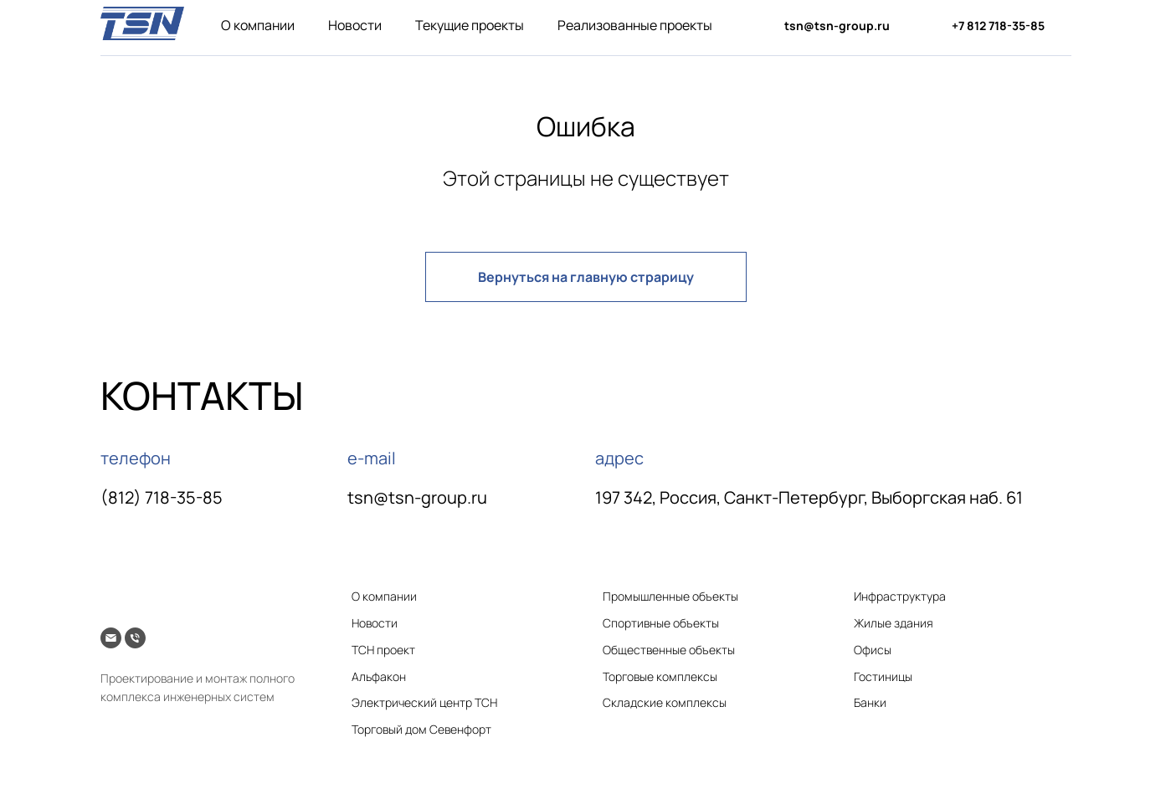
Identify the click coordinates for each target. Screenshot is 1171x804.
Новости (355, 25)
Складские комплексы (665, 702)
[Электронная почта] (110, 637)
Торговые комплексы (660, 676)
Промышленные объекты (670, 596)
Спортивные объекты (661, 623)
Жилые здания (893, 623)
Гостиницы (883, 676)
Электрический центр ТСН (424, 702)
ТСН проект (383, 650)
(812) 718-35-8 (156, 497)
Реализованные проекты (634, 25)
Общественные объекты (669, 650)
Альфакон (379, 676)
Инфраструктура (900, 596)
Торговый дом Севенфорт (421, 729)
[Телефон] (135, 637)
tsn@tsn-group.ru (417, 497)
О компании (258, 25)
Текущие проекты (469, 25)
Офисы (872, 650)
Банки (870, 702)
